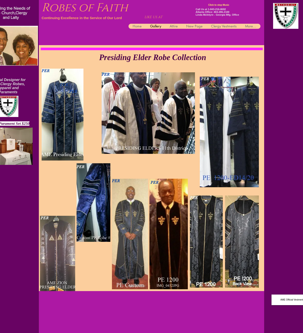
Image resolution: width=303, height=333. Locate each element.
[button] (224, 26)
